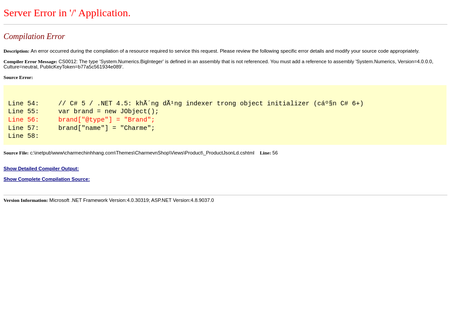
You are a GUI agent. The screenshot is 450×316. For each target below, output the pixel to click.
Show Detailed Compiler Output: (41, 168)
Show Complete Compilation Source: (47, 179)
